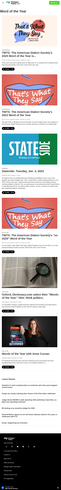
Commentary (6, 50)
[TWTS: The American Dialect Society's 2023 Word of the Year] (29, 89)
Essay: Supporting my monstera (14, 423)
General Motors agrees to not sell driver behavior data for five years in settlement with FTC (29, 415)
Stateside (5, 168)
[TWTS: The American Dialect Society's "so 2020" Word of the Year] (29, 213)
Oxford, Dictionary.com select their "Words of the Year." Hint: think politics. (30, 296)
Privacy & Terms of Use (10, 474)
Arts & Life (5, 232)
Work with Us (7, 458)
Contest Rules (8, 470)
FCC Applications (9, 478)
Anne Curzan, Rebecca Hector (10, 119)
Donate (55, 3)
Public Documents (9, 462)
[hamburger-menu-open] (3, 3)
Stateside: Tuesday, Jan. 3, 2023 (23, 171)
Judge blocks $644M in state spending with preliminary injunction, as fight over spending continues (29, 401)
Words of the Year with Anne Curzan (25, 353)
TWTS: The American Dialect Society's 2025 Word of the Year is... (27, 54)
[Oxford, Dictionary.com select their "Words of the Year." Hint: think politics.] (29, 272)
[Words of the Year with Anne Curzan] (29, 331)
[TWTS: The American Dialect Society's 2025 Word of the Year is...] (29, 30)
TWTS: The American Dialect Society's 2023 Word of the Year (27, 113)
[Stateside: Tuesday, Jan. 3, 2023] (29, 149)
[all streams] (58, 487)
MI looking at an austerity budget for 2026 (18, 408)
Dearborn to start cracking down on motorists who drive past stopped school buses (29, 386)
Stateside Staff (6, 175)
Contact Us (7, 454)
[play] (3, 488)
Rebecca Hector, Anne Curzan (10, 60)
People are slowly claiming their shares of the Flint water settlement (28, 394)
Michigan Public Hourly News (12, 466)
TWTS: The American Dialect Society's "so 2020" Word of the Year (30, 237)
